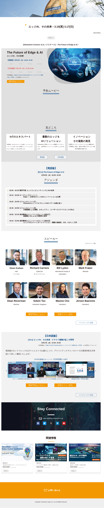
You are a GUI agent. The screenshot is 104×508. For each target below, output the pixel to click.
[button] (51, 191)
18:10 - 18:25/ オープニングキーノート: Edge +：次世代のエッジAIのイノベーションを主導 (34, 196)
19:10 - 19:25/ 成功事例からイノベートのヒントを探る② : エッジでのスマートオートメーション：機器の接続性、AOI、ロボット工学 (42, 221)
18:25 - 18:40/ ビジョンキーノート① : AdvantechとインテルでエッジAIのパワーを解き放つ (35, 202)
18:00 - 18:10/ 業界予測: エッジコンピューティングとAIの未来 (31, 190)
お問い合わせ (54, 490)
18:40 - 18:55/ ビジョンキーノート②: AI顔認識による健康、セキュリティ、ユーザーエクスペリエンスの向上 (41, 208)
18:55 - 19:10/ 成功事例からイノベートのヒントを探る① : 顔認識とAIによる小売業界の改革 (29, 215)
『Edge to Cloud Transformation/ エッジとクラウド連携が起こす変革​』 (63, 345)
